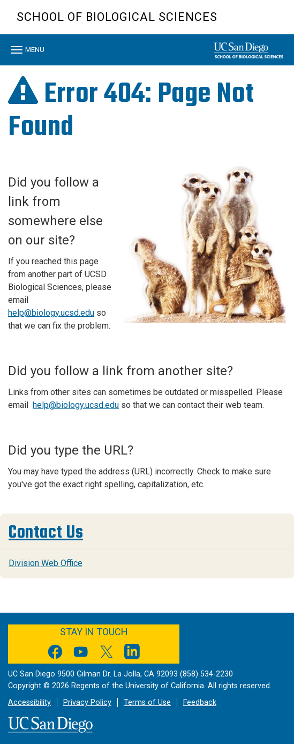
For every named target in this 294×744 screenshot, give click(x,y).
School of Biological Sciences (117, 17)
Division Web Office (45, 563)
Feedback (199, 702)
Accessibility (29, 702)
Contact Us (46, 532)
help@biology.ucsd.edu (51, 313)
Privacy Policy (87, 702)
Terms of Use (147, 702)
